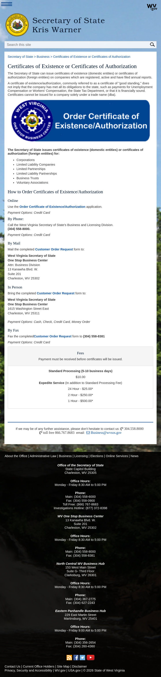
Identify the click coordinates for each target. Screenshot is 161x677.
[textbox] (80, 44)
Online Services (117, 456)
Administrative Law (43, 456)
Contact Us (12, 666)
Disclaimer (79, 666)
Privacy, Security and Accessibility (28, 670)
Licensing (81, 456)
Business (43, 56)
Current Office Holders (38, 666)
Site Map (63, 666)
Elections (96, 456)
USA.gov (74, 670)
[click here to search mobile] (153, 44)
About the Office (16, 456)
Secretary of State (20, 56)
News (135, 456)
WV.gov (60, 670)
